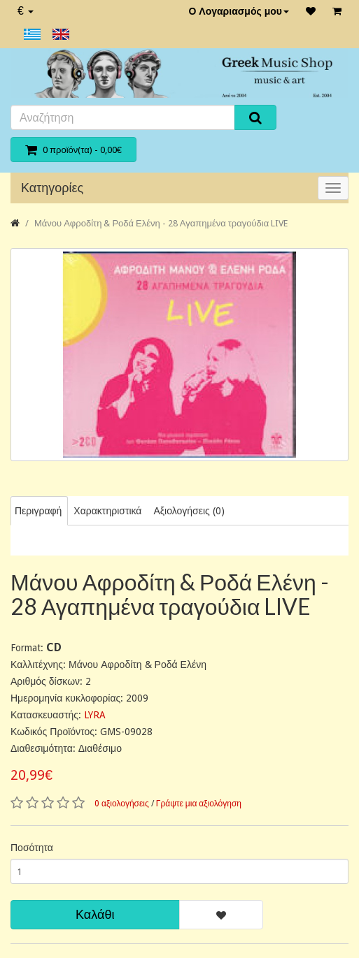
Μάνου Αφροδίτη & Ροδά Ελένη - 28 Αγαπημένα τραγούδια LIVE (161, 223)
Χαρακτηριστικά (107, 510)
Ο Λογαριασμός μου (238, 11)
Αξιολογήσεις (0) (188, 510)
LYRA (95, 714)
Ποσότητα (31, 847)
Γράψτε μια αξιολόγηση (198, 803)
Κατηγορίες (52, 187)
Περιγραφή (38, 510)
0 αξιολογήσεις (121, 803)
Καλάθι (95, 914)
